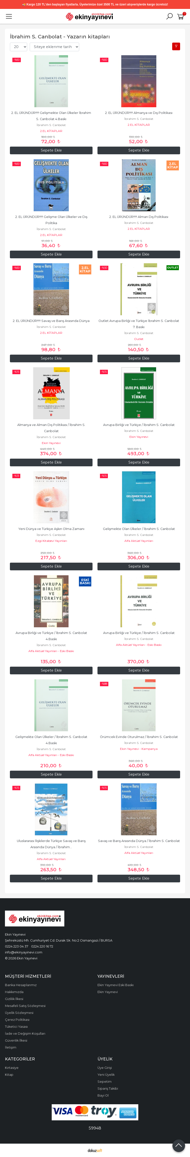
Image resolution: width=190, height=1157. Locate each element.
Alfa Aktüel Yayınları (138, 541)
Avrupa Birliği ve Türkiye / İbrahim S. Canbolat (139, 425)
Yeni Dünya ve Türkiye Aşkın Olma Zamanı (51, 529)
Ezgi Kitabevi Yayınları (51, 541)
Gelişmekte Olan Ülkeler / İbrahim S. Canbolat (139, 529)
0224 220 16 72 (42, 946)
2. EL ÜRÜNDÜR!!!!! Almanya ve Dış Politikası (138, 113)
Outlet (138, 339)
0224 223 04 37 (16, 946)
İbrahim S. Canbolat (51, 125)
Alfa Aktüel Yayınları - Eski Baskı (51, 651)
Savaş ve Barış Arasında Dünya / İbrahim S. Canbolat (139, 841)
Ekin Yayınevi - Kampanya (139, 749)
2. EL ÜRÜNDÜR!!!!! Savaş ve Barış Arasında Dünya (51, 321)
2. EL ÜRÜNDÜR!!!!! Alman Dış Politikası (138, 217)
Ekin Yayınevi (51, 443)
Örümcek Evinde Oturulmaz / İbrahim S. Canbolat (139, 737)
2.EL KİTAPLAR (51, 131)
